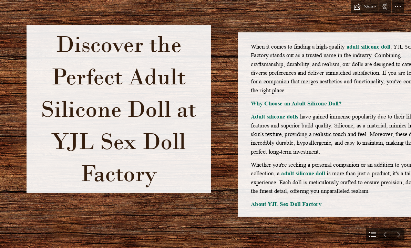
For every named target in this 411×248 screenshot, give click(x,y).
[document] (205, 124)
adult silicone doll (368, 46)
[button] (365, 6)
